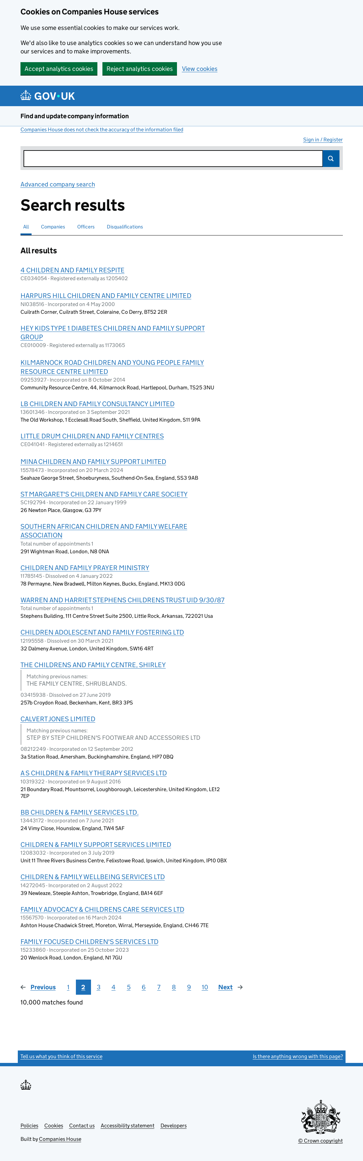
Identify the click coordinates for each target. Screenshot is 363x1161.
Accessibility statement (127, 1125)
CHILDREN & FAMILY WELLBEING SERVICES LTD (92, 877)
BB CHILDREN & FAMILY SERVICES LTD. (79, 812)
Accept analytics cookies (59, 69)
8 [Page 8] (174, 987)
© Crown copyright (320, 1140)
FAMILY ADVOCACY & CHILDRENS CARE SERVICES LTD (102, 909)
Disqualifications (125, 226)
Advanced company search (57, 184)
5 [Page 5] (129, 987)
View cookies (200, 69)
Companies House (60, 1139)
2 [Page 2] (83, 987)
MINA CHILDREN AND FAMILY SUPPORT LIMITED (93, 462)
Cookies (53, 1125)
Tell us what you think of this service (61, 1056)
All (26, 226)
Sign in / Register (323, 139)
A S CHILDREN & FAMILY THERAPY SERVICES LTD (93, 773)
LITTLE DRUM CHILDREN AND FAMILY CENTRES (92, 436)
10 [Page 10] (205, 987)
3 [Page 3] (98, 987)
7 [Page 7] (159, 987)
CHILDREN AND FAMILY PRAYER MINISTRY (84, 568)
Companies (53, 226)
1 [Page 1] (68, 987)
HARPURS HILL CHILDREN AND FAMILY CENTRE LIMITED (105, 296)
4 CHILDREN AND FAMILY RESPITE (72, 270)
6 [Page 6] (144, 987)
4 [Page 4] (113, 987)
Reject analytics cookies (139, 69)
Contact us (82, 1125)
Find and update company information (74, 116)
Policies (29, 1125)
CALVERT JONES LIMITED (57, 719)
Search (331, 158)
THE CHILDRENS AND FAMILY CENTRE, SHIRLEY (93, 665)
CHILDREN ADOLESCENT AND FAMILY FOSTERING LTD (102, 632)
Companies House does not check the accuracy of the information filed (101, 129)
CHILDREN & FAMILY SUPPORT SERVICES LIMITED (95, 845)
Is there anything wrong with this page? (298, 1056)
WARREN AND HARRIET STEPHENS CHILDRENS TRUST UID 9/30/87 (122, 600)
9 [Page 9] (189, 987)
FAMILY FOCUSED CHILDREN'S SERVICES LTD (89, 942)
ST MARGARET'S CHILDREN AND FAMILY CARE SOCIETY (104, 494)
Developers (174, 1125)
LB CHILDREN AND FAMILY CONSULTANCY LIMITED (97, 404)
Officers (86, 226)
